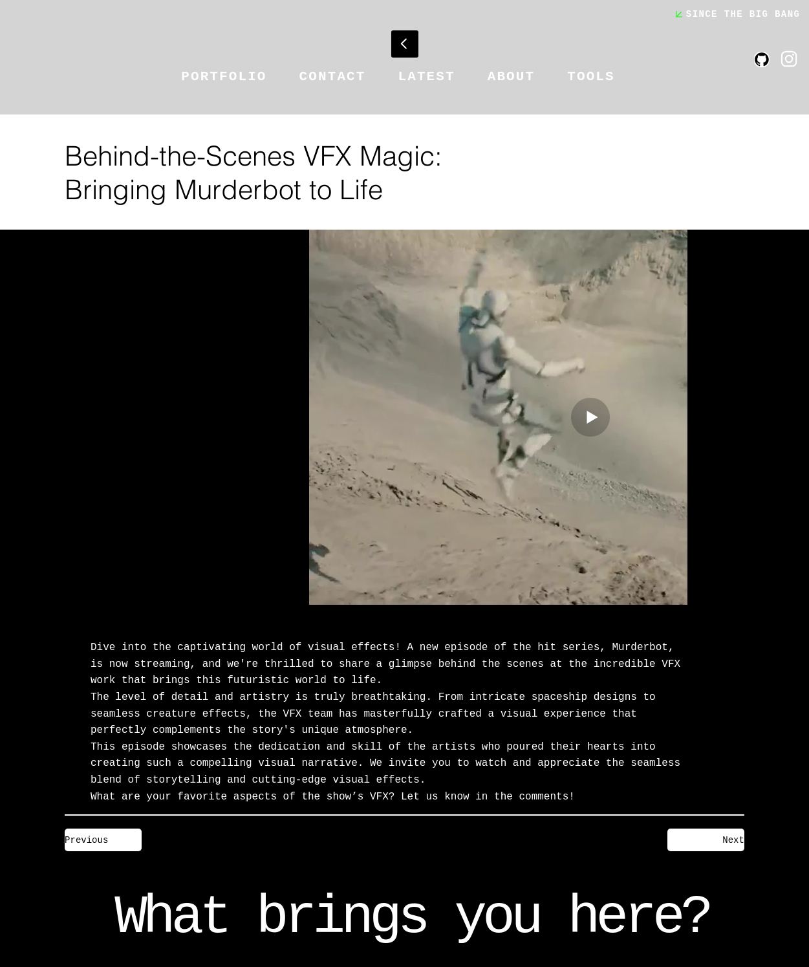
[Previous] (103, 840)
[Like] (789, 58)
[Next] (705, 840)
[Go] (404, 44)
